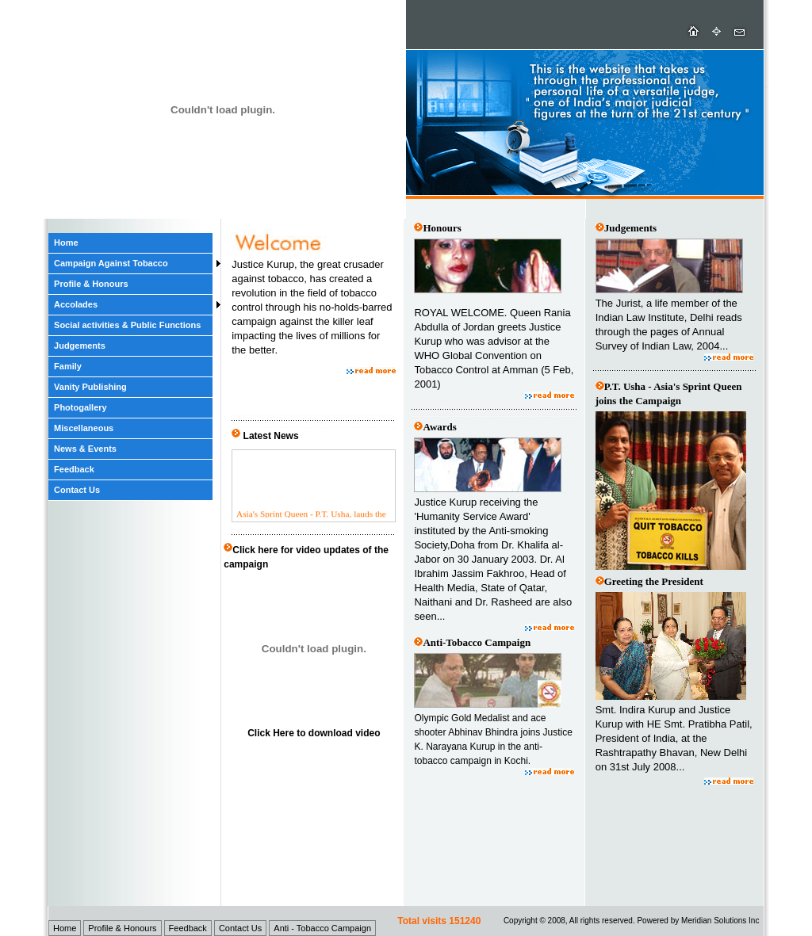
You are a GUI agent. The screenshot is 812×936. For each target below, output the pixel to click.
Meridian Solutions (713, 920)
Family (68, 366)
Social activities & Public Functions (127, 325)
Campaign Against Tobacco (111, 263)
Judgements (79, 345)
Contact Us (77, 490)
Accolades (76, 304)
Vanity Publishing (90, 387)
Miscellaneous (83, 428)
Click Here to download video (313, 733)
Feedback (74, 469)
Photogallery (80, 407)
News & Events (85, 448)
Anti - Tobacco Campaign (322, 928)
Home (66, 242)
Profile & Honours (91, 283)
